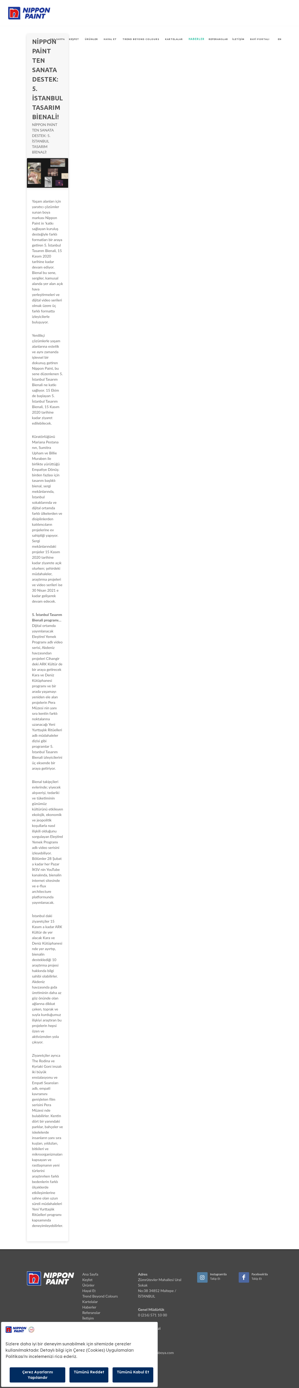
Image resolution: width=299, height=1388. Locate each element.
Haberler (196, 39)
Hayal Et (110, 39)
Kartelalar (174, 39)
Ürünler (91, 39)
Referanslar (218, 39)
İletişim (238, 39)
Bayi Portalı (259, 39)
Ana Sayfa (57, 39)
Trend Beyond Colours (140, 39)
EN (280, 39)
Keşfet (74, 39)
